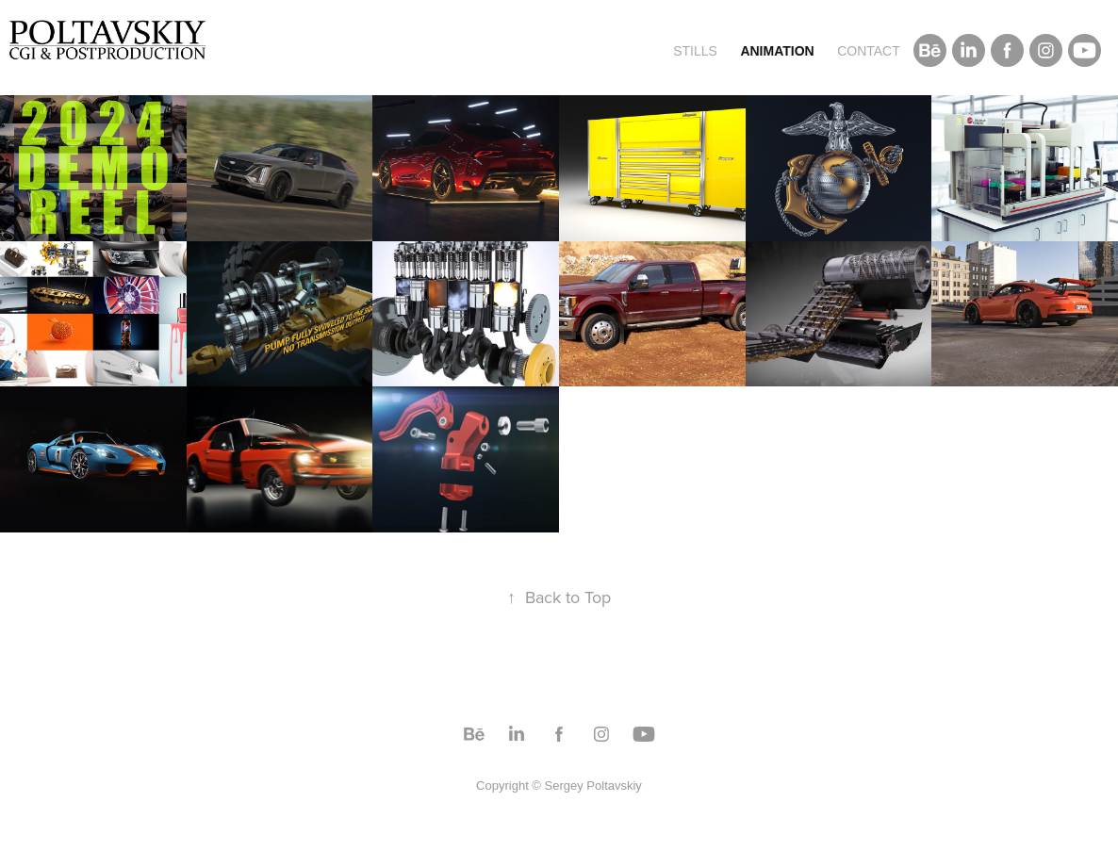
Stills (695, 50)
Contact (868, 50)
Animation (777, 50)
